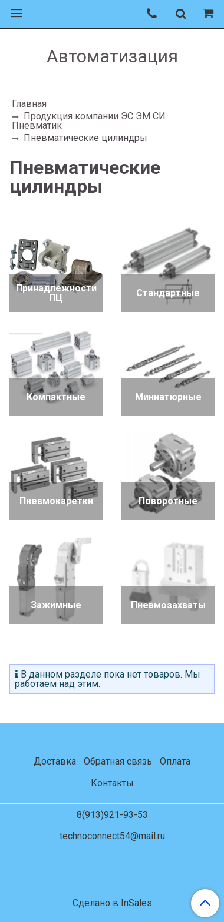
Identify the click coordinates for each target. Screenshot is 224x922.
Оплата (175, 761)
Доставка (55, 761)
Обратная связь (118, 761)
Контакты (112, 783)
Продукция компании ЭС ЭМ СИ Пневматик (89, 120)
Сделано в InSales (112, 903)
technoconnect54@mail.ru (112, 835)
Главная (29, 103)
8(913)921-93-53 (112, 814)
